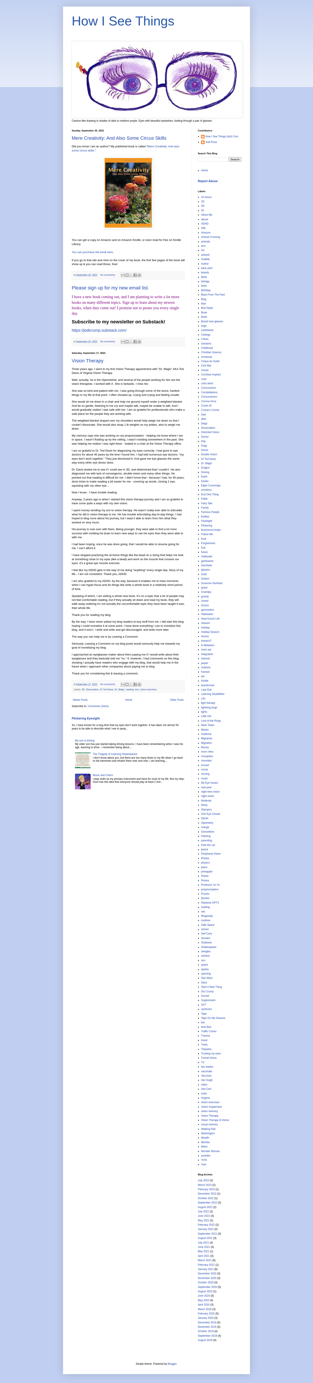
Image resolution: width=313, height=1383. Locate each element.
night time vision (210, 791)
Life (203, 698)
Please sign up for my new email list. (110, 288)
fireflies (205, 516)
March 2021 (204, 1260)
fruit (203, 547)
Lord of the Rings (211, 720)
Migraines (206, 738)
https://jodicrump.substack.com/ (99, 330)
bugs (204, 325)
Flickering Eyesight (86, 718)
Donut (204, 450)
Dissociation (92, 689)
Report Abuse (208, 181)
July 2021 (203, 1242)
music (204, 778)
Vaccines (206, 1075)
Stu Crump (207, 991)
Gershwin (206, 565)
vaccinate (206, 1071)
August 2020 (205, 1291)
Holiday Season (210, 632)
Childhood (207, 348)
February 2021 (206, 1264)
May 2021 (203, 1251)
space (204, 964)
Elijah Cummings (211, 485)
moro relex (207, 751)
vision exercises (148, 689)
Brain (204, 316)
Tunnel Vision (209, 1057)
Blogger (172, 1363)
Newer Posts (80, 699)
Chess (204, 339)
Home (128, 699)
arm (203, 245)
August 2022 (205, 1207)
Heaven (205, 623)
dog (203, 441)
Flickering (206, 525)
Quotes (205, 898)
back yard (206, 268)
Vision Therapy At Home (215, 1120)
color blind (207, 383)
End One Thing (210, 494)
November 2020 (207, 1278)
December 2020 (207, 1273)
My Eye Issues (209, 782)
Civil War (206, 365)
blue (203, 303)
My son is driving (84, 740)
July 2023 (203, 1180)
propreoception (209, 889)
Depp (204, 423)
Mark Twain (207, 725)
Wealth (205, 1137)
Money (205, 747)
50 (202, 210)
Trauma (205, 1035)
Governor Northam (212, 583)
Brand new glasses (212, 321)
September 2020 (207, 1287)
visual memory (209, 1124)
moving (205, 773)
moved (205, 765)
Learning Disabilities (212, 694)
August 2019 (205, 1340)
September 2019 (207, 1335)
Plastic (205, 875)
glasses (205, 569)
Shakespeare (208, 947)
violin (204, 1093)
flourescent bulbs (211, 529)
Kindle (204, 680)
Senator (205, 938)
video (204, 1084)
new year (206, 787)
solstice (205, 955)
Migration (206, 742)
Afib (203, 228)
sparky (205, 969)
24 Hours (206, 197)
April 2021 (204, 1255)
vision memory (209, 1111)
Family (205, 507)
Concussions (208, 387)
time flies (206, 1026)
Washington (208, 1133)
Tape (204, 1013)
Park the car (208, 845)
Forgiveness (208, 543)
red (203, 911)
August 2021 (205, 1238)
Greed (204, 600)
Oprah (204, 818)
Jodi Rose (211, 142)
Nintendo (206, 800)
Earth (204, 476)
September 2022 (207, 1202)
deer (203, 418)
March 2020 (204, 1309)
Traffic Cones (208, 1031)
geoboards (207, 561)
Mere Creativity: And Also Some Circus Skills (119, 138)
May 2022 (203, 1220)
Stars (204, 982)
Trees (204, 1044)
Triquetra (206, 1049)
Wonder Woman (210, 1151)
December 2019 (207, 1322)
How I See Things (123, 21)
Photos (205, 858)
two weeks (207, 1066)
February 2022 (206, 1224)
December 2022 (207, 1193)
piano (204, 867)
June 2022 (204, 1215)
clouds (205, 370)
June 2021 (204, 1247)
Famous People (210, 512)
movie (204, 769)
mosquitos (207, 756)
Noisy (204, 805)
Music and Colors (103, 775)
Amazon (206, 232)
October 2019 (206, 1331)
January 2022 (206, 1229)
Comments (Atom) (98, 706)
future (204, 552)
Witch (204, 1146)
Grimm (205, 605)
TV (202, 1062)
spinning (206, 973)
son (137, 689)
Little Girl (206, 716)
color (204, 379)
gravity (205, 596)
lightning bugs (209, 707)
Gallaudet (206, 556)
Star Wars (207, 978)
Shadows (206, 942)
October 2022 (206, 1198)
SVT (203, 1004)
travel (204, 1040)
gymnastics (207, 609)
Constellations (209, 392)
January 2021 (206, 1269)
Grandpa (206, 591)
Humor (205, 636)
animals (205, 241)
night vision (207, 796)
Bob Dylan (207, 307)
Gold (203, 574)
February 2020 (206, 1313)
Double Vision (209, 454)
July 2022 (203, 1211)
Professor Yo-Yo (210, 884)
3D (83, 689)
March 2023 (204, 1184)
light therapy (208, 702)
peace (204, 849)
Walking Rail (208, 1129)
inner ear (206, 649)
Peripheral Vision (211, 853)
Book (204, 312)
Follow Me (207, 534)
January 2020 (206, 1317)
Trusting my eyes (211, 1053)
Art (202, 250)
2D (202, 201)
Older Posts (177, 699)
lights (204, 711)
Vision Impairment (211, 1106)
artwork (205, 254)
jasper (204, 663)
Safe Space (208, 924)
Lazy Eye (206, 689)
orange (205, 827)
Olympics (206, 809)
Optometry (207, 822)
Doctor (205, 436)
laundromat (207, 685)
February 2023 (206, 1189)
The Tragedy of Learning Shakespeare (115, 754)
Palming (205, 836)
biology (205, 281)
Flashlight (206, 521)
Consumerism (209, 396)
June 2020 (204, 1295)
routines (205, 920)
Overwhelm (207, 831)
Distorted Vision (210, 432)
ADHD (204, 223)
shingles (206, 951)
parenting (206, 840)
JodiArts (205, 667)
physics (205, 862)
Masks (205, 729)
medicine (206, 734)
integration (207, 654)
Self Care (206, 933)
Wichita (205, 1142)
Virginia (205, 1097)
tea (203, 1022)
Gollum (205, 578)
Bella (204, 277)
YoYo (204, 1159)
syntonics (206, 1009)
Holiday (205, 627)
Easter (205, 481)
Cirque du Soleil (210, 361)
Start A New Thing (211, 986)
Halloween (207, 614)
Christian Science (211, 352)
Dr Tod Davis (106, 689)
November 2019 (207, 1326)
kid (202, 676)
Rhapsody (207, 916)
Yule (203, 1164)
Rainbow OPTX (210, 902)
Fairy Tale (206, 503)
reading (130, 689)
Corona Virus (208, 401)
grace (204, 587)
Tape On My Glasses (213, 1018)
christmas (206, 356)
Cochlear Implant (211, 374)
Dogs (204, 445)
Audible (205, 259)
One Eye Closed (210, 813)
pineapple (206, 871)
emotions (206, 489)
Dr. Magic (120, 689)
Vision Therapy (87, 360)
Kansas (205, 671)
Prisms (205, 880)
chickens (206, 343)
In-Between (207, 645)
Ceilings (205, 334)
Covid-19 (206, 405)
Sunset (205, 995)
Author (205, 263)
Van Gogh (207, 1080)
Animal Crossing (210, 237)
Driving (205, 472)
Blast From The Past (213, 294)
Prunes (205, 893)
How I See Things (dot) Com (221, 136)
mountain (206, 760)
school (205, 929)
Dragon (205, 467)
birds (204, 285)
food (203, 538)
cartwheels (207, 330)
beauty (205, 272)
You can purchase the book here (92, 252)
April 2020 (204, 1304)
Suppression (208, 1000)
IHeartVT (206, 640)
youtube (205, 1155)
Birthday (206, 290)
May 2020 (203, 1300)
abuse (204, 219)
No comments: (108, 275)
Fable (204, 498)
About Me (206, 214)
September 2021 (207, 1233)
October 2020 (206, 1282)
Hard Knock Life (210, 618)
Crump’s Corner (210, 410)
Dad (203, 414)
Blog (203, 299)
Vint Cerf (206, 1089)
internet (205, 658)
